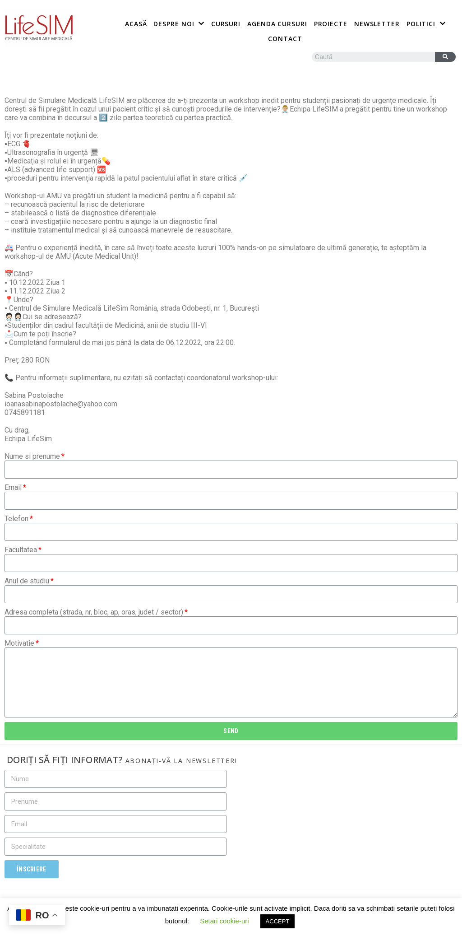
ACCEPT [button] (278, 921)
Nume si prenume (32, 456)
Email (13, 487)
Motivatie (19, 643)
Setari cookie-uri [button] (224, 921)
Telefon (16, 518)
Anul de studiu (27, 581)
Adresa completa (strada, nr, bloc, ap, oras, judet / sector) (94, 612)
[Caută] (445, 57)
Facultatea (21, 549)
